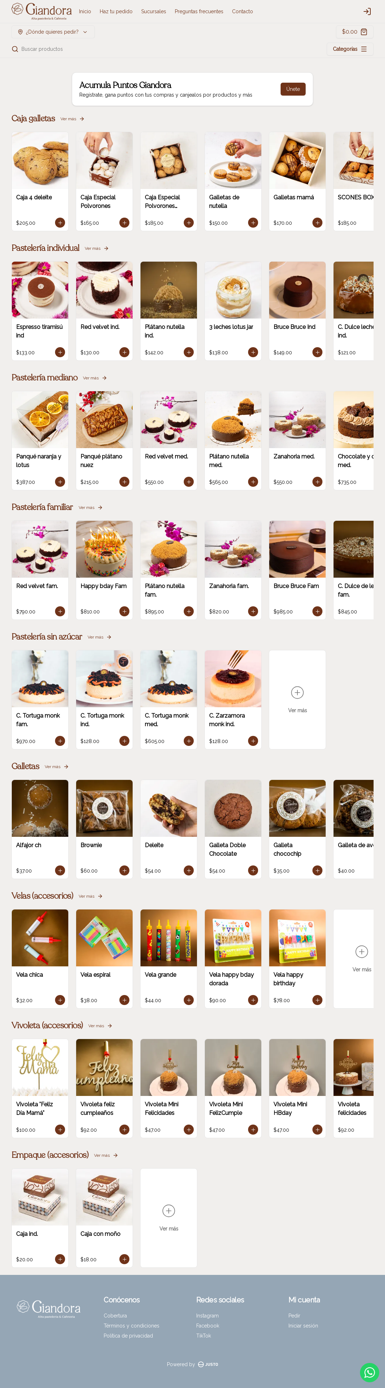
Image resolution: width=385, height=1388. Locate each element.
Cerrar (193, 745)
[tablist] (192, 661)
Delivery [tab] (152, 661)
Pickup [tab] (233, 661)
